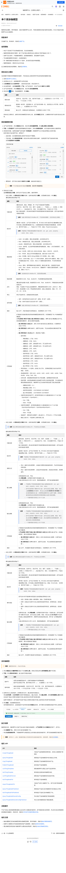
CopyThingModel (7, 761)
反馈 (35, 841)
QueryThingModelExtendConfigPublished (14, 800)
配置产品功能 (36, 14)
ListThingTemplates (8, 768)
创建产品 (21, 41)
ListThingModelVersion (9, 776)
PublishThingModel (8, 765)
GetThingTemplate (8, 772)
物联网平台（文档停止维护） (12, 14)
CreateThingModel (8, 753)
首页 (2, 14)
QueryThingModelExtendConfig (12, 796)
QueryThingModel (8, 757)
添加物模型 (50, 14)
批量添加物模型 (39, 824)
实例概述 (55, 737)
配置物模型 (43, 14)
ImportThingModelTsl (9, 784)
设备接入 (29, 14)
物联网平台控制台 (11, 78)
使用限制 (24, 66)
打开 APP (61, 2)
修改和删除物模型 (47, 821)
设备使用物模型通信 (42, 826)
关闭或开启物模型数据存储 (30, 812)
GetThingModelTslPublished (11, 792)
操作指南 (23, 14)
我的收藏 (60, 25)
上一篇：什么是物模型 (7, 833)
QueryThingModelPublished (11, 789)
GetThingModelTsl (8, 779)
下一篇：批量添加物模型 (58, 833)
